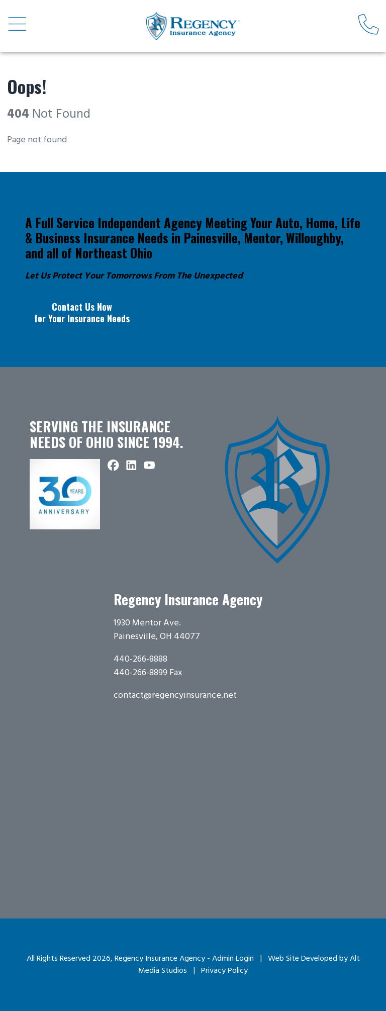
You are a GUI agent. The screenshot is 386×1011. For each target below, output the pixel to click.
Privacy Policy (224, 970)
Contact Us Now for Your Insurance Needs (82, 312)
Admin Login (233, 958)
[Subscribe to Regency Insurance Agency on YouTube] (149, 466)
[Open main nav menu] (18, 26)
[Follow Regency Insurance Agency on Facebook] (113, 466)
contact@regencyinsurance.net (175, 695)
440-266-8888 (140, 659)
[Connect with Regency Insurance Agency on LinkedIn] (131, 466)
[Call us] (368, 26)
